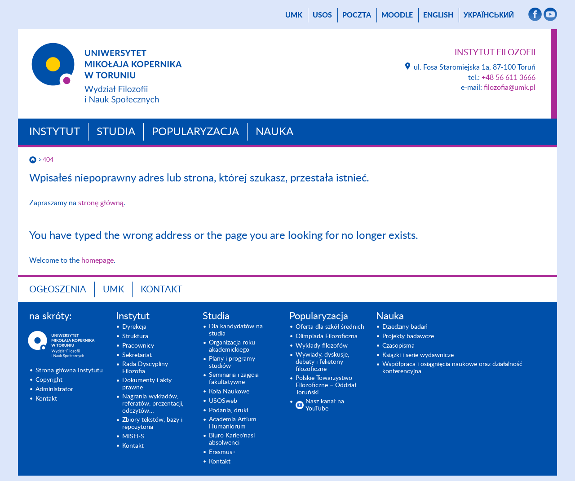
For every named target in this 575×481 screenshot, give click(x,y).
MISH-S (133, 436)
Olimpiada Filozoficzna (327, 336)
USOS (322, 15)
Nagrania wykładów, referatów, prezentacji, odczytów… (152, 403)
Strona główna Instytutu (69, 370)
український (489, 15)
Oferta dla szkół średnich (330, 327)
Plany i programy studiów (232, 362)
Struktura (135, 336)
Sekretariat (137, 355)
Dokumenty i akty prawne (147, 384)
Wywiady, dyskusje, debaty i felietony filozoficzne (322, 362)
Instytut (54, 132)
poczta (356, 15)
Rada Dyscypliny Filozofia (145, 368)
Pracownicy (138, 346)
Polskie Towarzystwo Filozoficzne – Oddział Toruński (326, 385)
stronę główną (101, 203)
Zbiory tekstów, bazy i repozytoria (152, 423)
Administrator (54, 389)
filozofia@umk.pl (509, 87)
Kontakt (161, 289)
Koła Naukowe (229, 391)
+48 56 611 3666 (508, 77)
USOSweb (223, 401)
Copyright (48, 380)
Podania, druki (228, 410)
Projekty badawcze (408, 336)
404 (48, 160)
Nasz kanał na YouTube (324, 405)
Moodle (397, 15)
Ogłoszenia (57, 289)
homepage (97, 260)
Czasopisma (398, 346)
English (438, 15)
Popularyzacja (195, 132)
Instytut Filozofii (495, 53)
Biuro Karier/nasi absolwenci (232, 439)
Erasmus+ (222, 452)
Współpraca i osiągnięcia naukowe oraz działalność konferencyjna (452, 368)
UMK (293, 15)
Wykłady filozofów (322, 346)
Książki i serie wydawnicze (418, 355)
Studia (116, 132)
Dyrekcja (134, 327)
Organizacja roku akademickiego (232, 346)
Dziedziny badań (405, 327)
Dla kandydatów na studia (236, 330)
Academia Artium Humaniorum (233, 423)
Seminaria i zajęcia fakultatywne (234, 378)
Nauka (274, 132)
